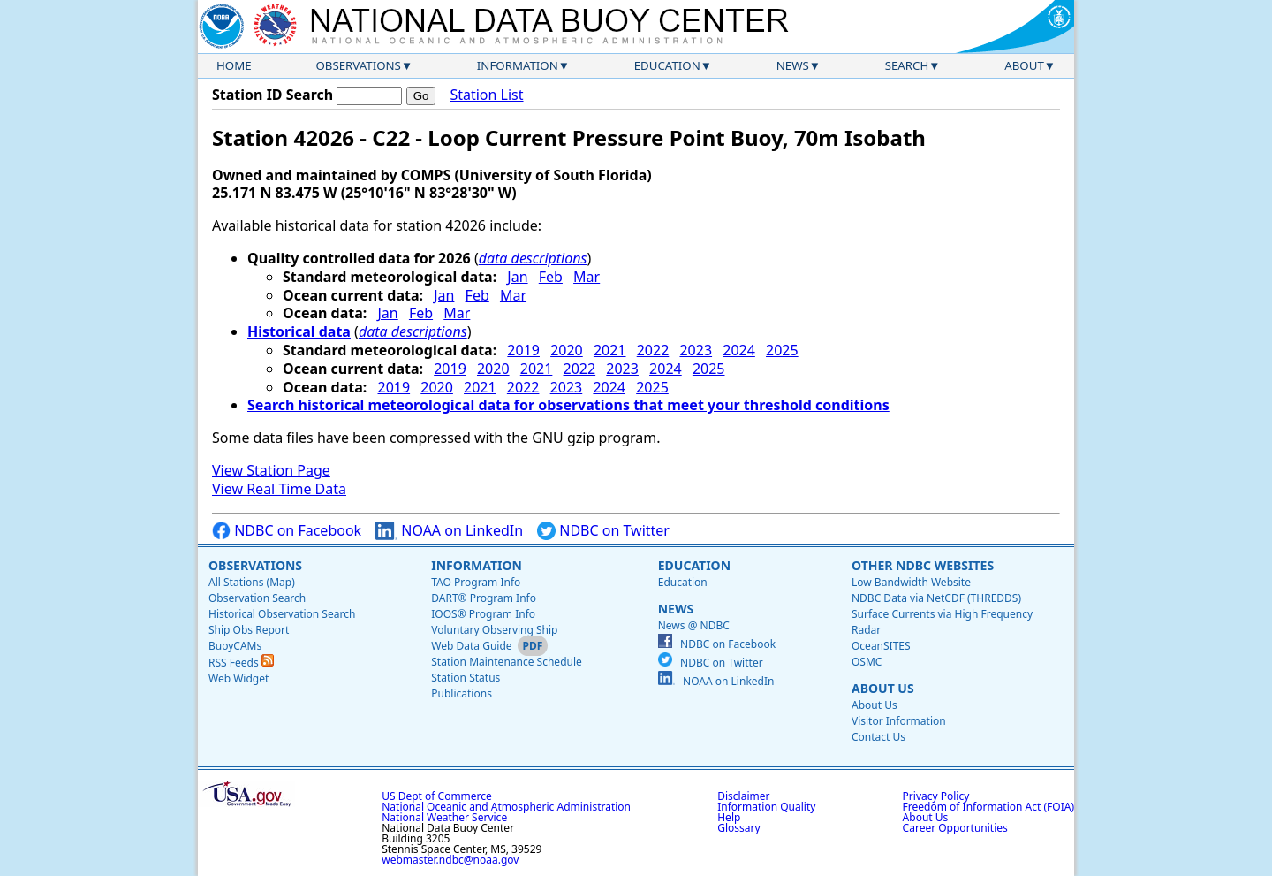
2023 (695, 350)
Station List (486, 95)
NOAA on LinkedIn (449, 531)
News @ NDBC (694, 625)
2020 (566, 350)
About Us (883, 688)
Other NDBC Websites (923, 565)
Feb (551, 276)
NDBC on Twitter (603, 531)
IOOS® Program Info (483, 613)
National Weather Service (444, 817)
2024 (739, 350)
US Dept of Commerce (437, 796)
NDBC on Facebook (286, 531)
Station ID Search (272, 94)
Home (234, 65)
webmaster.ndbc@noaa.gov (450, 859)
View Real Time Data (279, 489)
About (1024, 65)
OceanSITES (881, 645)
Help (728, 817)
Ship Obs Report (248, 629)
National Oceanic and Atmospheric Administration (506, 806)
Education (667, 65)
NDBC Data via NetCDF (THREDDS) (936, 598)
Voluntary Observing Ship (494, 629)
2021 (610, 350)
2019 (523, 350)
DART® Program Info (483, 598)
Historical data (299, 331)
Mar (586, 276)
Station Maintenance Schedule (506, 661)
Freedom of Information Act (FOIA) (988, 806)
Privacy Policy (936, 796)
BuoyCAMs (234, 645)
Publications (461, 693)
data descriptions (533, 258)
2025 (782, 350)
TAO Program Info (475, 582)
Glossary (738, 827)
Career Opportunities (955, 827)
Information (517, 65)
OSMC (867, 661)
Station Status (465, 677)
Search (907, 65)
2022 (653, 350)
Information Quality (766, 806)
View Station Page (271, 470)
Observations (357, 65)
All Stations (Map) (251, 582)
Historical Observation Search (281, 613)
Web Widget (238, 678)
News (792, 65)
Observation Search (257, 598)
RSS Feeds (241, 662)
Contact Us (878, 736)
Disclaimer (743, 796)
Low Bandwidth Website (911, 582)
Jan (517, 276)
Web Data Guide (471, 645)
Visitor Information (899, 720)
